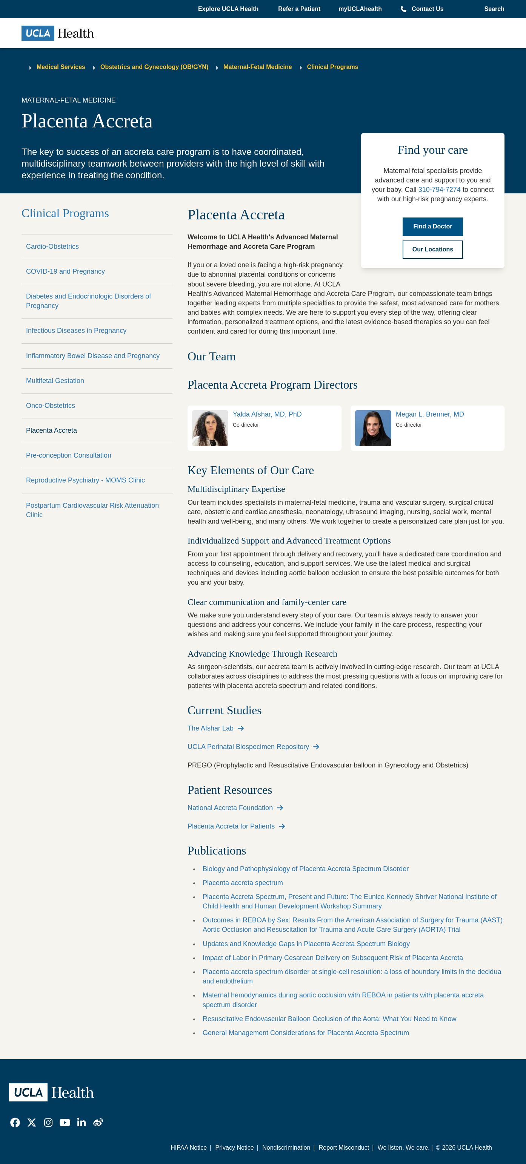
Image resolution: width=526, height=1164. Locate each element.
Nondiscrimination (286, 1147)
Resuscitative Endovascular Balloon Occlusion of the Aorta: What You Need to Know (329, 1019)
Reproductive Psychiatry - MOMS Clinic (85, 480)
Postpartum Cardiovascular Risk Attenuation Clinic (92, 510)
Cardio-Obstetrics (52, 246)
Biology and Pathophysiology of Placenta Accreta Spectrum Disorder (306, 869)
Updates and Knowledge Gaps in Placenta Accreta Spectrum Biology (306, 944)
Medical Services (61, 67)
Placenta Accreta (51, 430)
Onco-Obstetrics (50, 405)
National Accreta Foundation (230, 808)
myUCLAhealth (360, 9)
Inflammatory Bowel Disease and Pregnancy (93, 356)
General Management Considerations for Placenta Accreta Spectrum (306, 1033)
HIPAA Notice (189, 1147)
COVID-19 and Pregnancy (65, 271)
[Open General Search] (492, 9)
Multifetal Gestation (55, 380)
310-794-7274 (439, 189)
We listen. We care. (404, 1147)
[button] (229, 9)
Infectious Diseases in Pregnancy (76, 330)
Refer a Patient (299, 9)
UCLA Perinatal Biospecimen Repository (248, 746)
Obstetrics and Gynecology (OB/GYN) (154, 67)
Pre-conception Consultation (68, 455)
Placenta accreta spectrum (243, 883)
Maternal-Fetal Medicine (257, 67)
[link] (264, 428)
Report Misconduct (344, 1147)
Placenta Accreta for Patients (231, 826)
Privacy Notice (234, 1147)
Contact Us (427, 9)
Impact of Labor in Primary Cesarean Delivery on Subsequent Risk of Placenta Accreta (333, 958)
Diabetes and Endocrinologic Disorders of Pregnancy (88, 301)
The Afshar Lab (211, 728)
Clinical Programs (332, 67)
